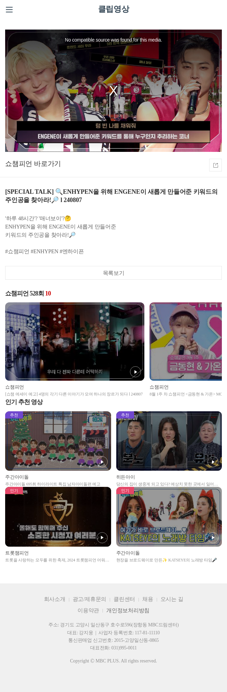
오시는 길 (171, 599)
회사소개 (54, 599)
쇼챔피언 (18, 163)
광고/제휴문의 (90, 599)
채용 (147, 599)
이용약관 (88, 610)
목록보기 (113, 273)
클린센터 (124, 599)
